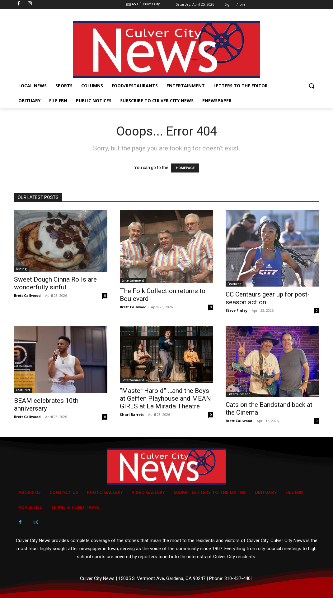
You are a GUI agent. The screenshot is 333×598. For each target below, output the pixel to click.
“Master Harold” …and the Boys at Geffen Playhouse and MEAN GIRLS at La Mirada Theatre (165, 398)
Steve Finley (236, 310)
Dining (21, 269)
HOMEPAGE (185, 168)
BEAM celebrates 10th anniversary (46, 404)
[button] (311, 85)
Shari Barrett (132, 414)
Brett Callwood (27, 295)
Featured (234, 284)
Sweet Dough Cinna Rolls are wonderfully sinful (55, 283)
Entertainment (133, 280)
